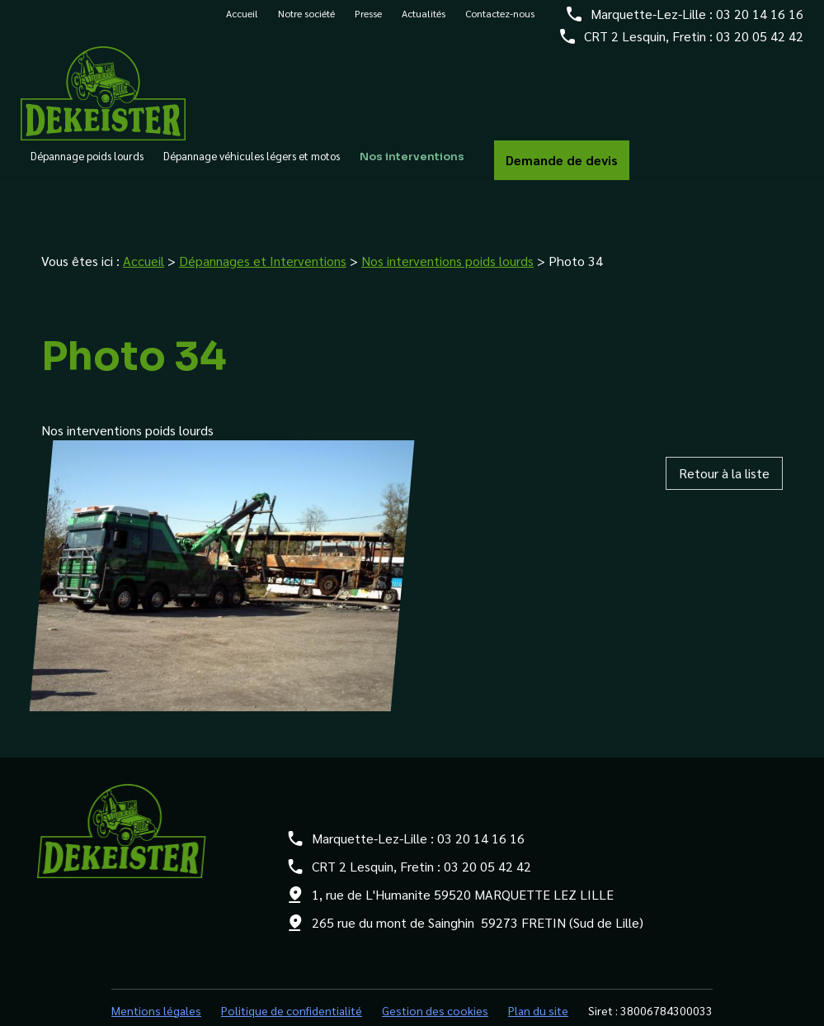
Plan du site (538, 974)
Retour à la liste (724, 436)
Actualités (423, 22)
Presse (368, 22)
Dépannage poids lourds (87, 165)
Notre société (306, 22)
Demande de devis (562, 168)
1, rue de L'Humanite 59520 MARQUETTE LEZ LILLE (463, 858)
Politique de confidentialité (291, 974)
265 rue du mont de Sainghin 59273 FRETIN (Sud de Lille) (477, 886)
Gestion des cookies (435, 974)
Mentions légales (156, 974)
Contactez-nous (499, 22)
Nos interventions (412, 166)
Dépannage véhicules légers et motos (251, 165)
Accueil (242, 22)
